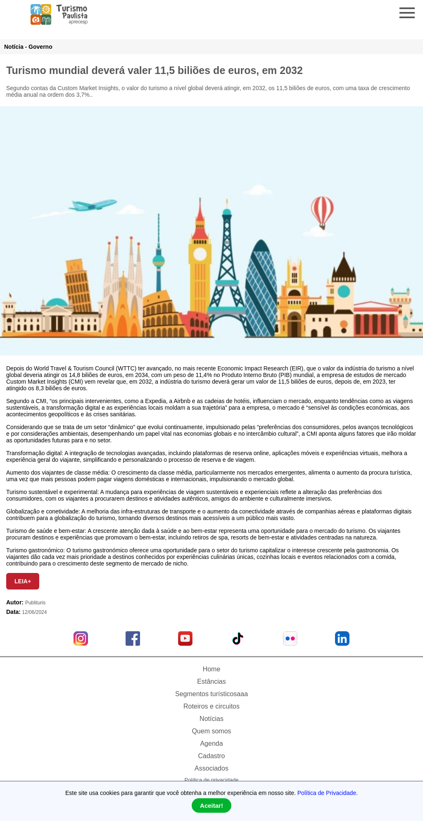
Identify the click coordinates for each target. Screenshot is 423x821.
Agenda (211, 743)
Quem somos (211, 731)
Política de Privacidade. (327, 793)
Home (212, 669)
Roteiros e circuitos (211, 706)
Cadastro (211, 755)
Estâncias (211, 681)
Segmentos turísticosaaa (211, 693)
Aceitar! (211, 805)
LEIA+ (22, 581)
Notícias (211, 718)
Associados (211, 768)
